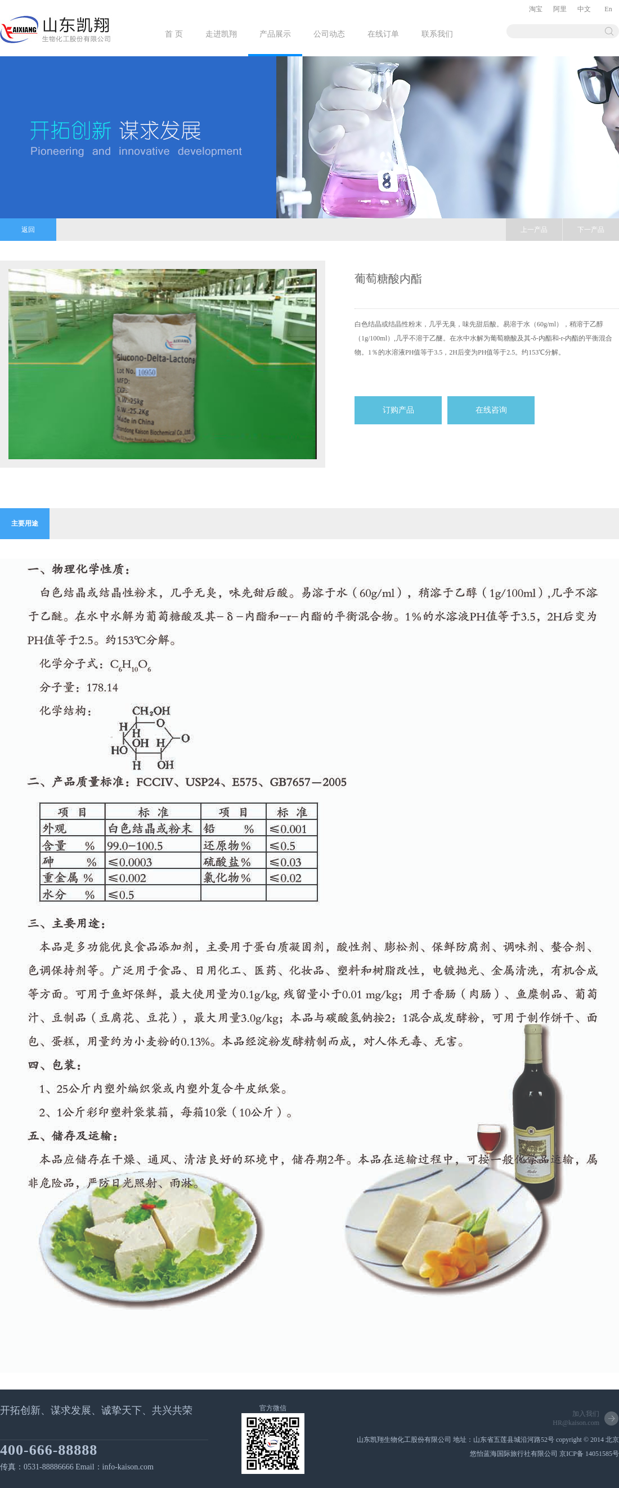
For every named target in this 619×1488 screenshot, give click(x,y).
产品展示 (275, 34)
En (608, 9)
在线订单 (383, 34)
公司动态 (329, 34)
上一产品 (534, 230)
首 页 (174, 34)
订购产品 (398, 410)
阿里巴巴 (560, 12)
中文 (584, 9)
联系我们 (437, 34)
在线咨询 (491, 410)
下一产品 (590, 230)
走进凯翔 (221, 34)
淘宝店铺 (535, 12)
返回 (28, 230)
